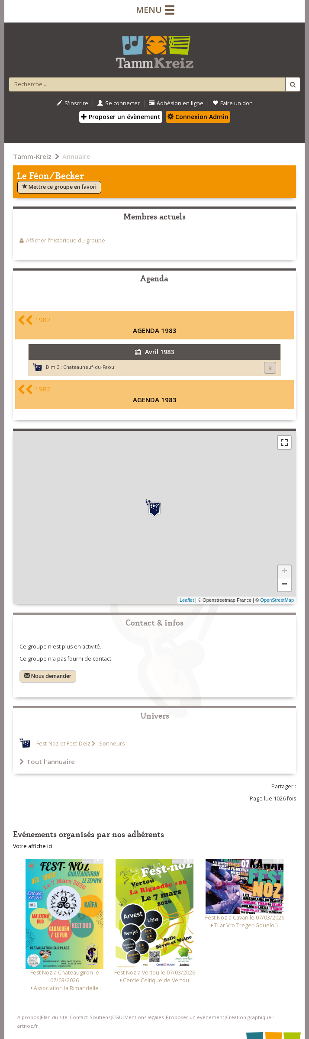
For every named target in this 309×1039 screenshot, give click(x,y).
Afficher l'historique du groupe (65, 240)
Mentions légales (144, 1017)
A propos (28, 1017)
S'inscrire (72, 103)
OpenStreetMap (277, 600)
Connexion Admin (198, 117)
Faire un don (232, 103)
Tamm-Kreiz (32, 156)
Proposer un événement (195, 1017)
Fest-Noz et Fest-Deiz (63, 743)
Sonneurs (111, 743)
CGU (117, 1017)
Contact (79, 1017)
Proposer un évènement (121, 117)
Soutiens (100, 1017)
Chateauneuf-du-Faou (88, 367)
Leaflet (187, 600)
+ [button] (284, 571)
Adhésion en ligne (176, 103)
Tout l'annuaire (47, 761)
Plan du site (54, 1017)
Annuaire (76, 156)
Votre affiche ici (32, 846)
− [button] (284, 584)
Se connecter (118, 103)
